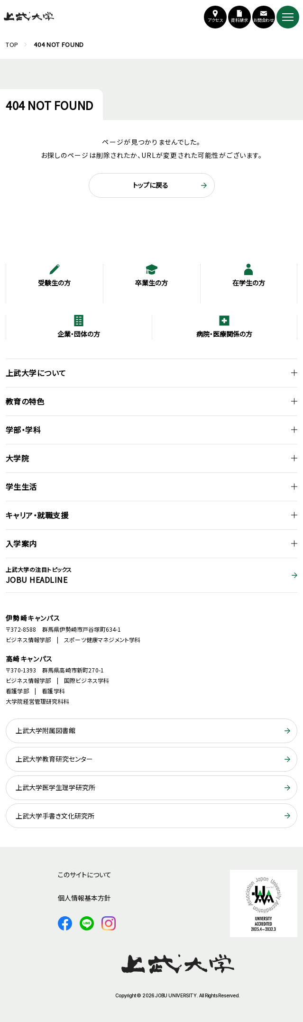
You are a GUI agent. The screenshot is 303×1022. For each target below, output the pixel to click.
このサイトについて (84, 874)
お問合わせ (264, 20)
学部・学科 (23, 429)
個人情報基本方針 (84, 897)
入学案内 (21, 543)
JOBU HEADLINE (151, 575)
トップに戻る (150, 185)
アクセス (215, 20)
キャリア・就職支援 (37, 515)
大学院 (17, 458)
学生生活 (21, 486)
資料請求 (239, 20)
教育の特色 (25, 401)
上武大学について (36, 372)
